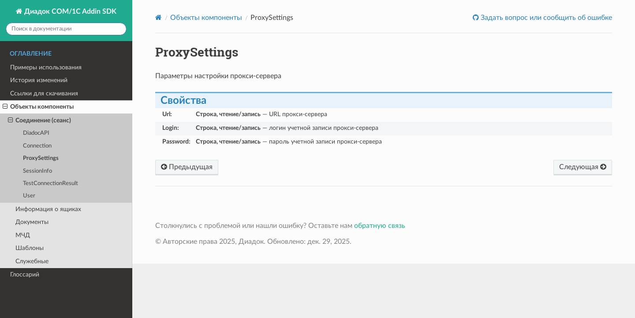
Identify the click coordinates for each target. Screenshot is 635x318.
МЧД (22, 235)
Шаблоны (29, 248)
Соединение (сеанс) (39, 121)
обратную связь (379, 225)
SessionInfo (37, 171)
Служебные (32, 261)
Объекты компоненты (38, 107)
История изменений (38, 80)
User (29, 196)
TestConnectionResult (50, 183)
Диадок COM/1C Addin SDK (69, 11)
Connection (37, 146)
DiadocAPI (36, 133)
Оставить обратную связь (580, 24)
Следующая (582, 166)
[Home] (158, 17)
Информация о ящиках (48, 209)
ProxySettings (41, 158)
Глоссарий (24, 274)
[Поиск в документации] (66, 29)
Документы (32, 222)
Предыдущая (187, 166)
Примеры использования (46, 67)
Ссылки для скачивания (44, 93)
